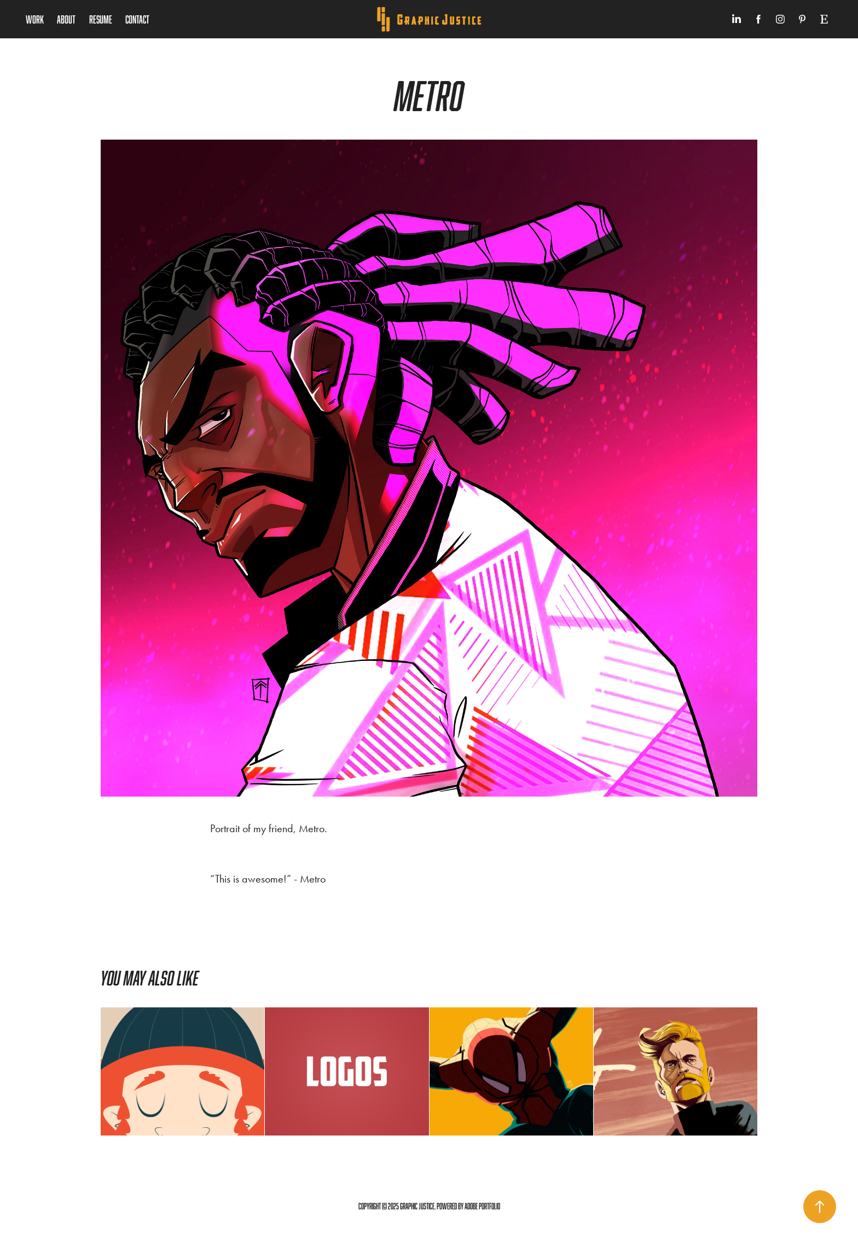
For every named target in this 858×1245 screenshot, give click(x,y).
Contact (137, 19)
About (66, 19)
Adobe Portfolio (482, 1206)
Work (35, 19)
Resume (100, 19)
